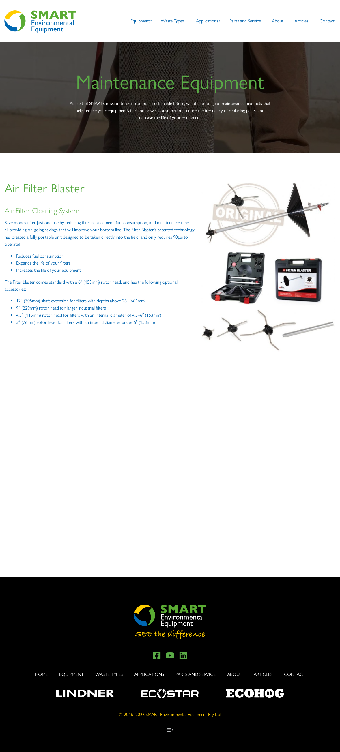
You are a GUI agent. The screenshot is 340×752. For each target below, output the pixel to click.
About (277, 20)
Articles (301, 20)
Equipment (140, 20)
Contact (327, 20)
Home (41, 674)
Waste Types (172, 20)
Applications (207, 20)
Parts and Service (245, 20)
